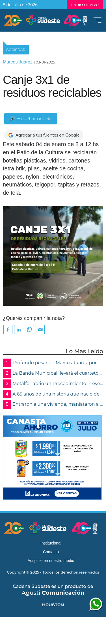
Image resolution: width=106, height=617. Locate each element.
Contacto (51, 552)
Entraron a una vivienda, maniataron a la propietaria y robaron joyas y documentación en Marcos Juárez (53, 404)
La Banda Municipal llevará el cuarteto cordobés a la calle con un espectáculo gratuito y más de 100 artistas (53, 373)
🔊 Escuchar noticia (30, 118)
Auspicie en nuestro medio (51, 560)
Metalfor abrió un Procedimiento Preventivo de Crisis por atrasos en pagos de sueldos (53, 383)
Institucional (50, 543)
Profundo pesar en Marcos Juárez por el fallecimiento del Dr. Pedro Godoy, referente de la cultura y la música (53, 363)
